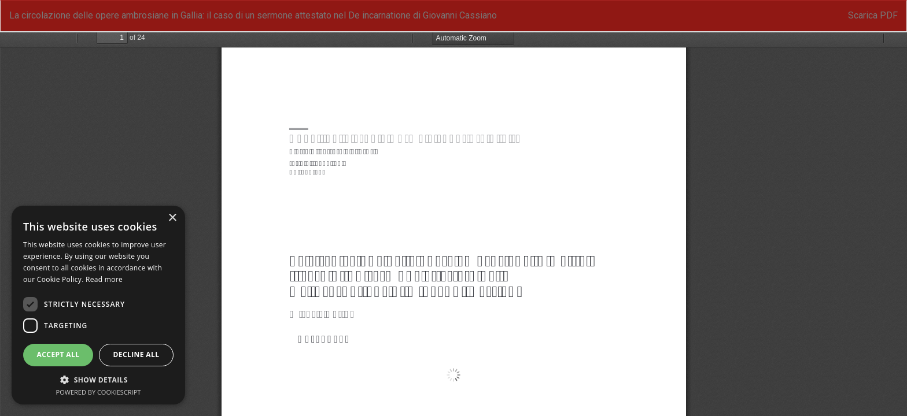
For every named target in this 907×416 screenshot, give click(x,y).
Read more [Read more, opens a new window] (104, 279)
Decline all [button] (136, 354)
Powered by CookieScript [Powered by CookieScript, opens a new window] (98, 392)
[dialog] (98, 305)
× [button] (172, 218)
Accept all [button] (58, 354)
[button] (98, 379)
